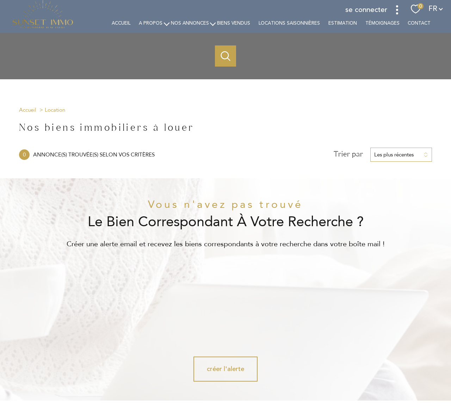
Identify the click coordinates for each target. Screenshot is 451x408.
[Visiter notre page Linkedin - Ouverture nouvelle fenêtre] (249, 355)
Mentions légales (266, 380)
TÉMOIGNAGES (382, 23)
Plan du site (235, 380)
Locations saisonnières (289, 23)
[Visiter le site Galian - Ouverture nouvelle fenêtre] (351, 353)
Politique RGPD (345, 380)
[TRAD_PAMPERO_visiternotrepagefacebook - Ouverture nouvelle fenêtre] (201, 355)
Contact (419, 23)
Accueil (121, 23)
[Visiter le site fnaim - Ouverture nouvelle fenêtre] (319, 353)
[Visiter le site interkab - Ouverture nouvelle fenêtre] (394, 352)
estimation (342, 23)
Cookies (372, 380)
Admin (294, 380)
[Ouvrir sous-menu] (166, 23)
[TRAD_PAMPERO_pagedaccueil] (43, 27)
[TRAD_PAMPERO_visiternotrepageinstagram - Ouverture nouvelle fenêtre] (225, 355)
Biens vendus (233, 23)
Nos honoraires (204, 380)
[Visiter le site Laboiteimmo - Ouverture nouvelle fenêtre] (225, 396)
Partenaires (315, 380)
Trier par (348, 154)
